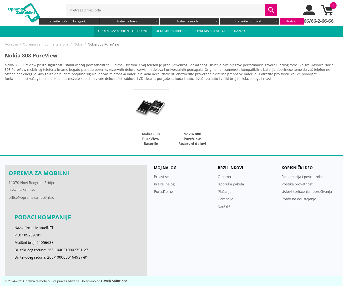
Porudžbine (163, 191)
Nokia (78, 44)
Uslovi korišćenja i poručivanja (307, 191)
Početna (11, 44)
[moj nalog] (309, 14)
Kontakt (224, 206)
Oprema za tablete (172, 31)
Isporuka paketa (231, 184)
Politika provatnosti (297, 184)
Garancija (225, 198)
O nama (224, 176)
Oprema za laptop (211, 31)
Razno (239, 31)
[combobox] (69, 21)
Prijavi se (161, 176)
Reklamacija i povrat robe (302, 176)
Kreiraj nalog (164, 184)
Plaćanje (225, 191)
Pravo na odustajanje (299, 198)
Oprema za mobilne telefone (123, 31)
